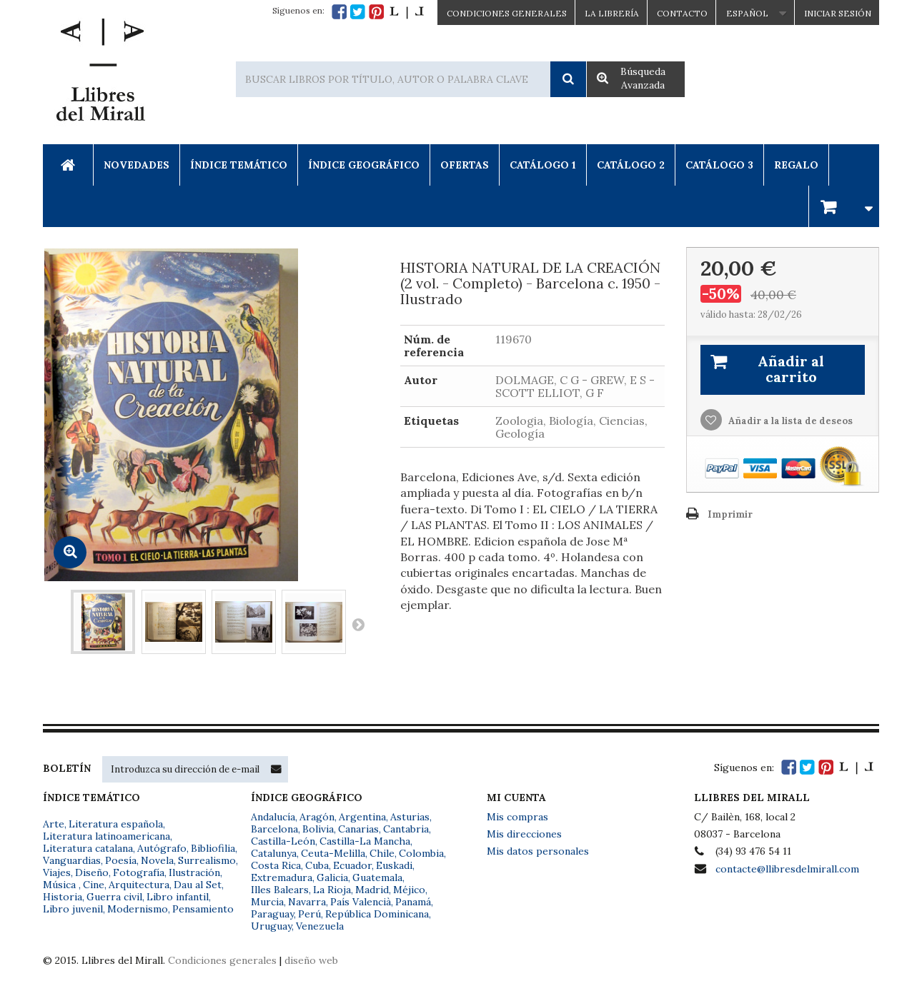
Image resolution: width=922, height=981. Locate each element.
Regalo (796, 165)
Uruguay (271, 926)
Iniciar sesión (837, 13)
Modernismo (137, 908)
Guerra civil (114, 896)
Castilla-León (283, 841)
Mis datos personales (538, 851)
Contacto (682, 13)
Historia (62, 896)
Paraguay (272, 913)
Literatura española (116, 824)
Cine (93, 884)
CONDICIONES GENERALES (507, 13)
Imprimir (730, 514)
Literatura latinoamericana (106, 836)
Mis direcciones (524, 833)
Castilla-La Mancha (364, 841)
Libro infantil (178, 896)
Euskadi (394, 865)
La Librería (612, 13)
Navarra (307, 901)
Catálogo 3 (719, 165)
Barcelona (274, 828)
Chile (382, 853)
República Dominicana (377, 913)
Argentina (362, 816)
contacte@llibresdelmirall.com (787, 868)
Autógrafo (162, 848)
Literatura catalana (88, 848)
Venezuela (320, 926)
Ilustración (194, 872)
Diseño (92, 872)
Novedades (136, 165)
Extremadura (281, 877)
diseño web (311, 960)
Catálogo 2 (631, 165)
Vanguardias (72, 860)
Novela (157, 860)
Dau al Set (198, 884)
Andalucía (273, 816)
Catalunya (274, 853)
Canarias (358, 828)
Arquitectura (139, 884)
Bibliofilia (213, 848)
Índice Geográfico (364, 165)
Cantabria (406, 828)
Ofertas (464, 165)
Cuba (317, 865)
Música (61, 884)
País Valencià (360, 901)
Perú (309, 913)
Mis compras (517, 816)
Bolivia (318, 828)
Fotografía (138, 872)
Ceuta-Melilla (333, 853)
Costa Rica (276, 865)
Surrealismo (207, 860)
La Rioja (332, 889)
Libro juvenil (73, 908)
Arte (53, 824)
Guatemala (377, 877)
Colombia (421, 853)
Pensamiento (203, 908)
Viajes (57, 872)
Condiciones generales (222, 960)
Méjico (409, 889)
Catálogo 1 (543, 165)
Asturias (410, 816)
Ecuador (352, 865)
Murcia (267, 901)
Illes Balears (280, 889)
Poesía (121, 860)
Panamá (413, 901)
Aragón (316, 816)
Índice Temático (238, 165)
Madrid (372, 889)
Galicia (332, 877)
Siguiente (358, 624)
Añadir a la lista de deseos (789, 421)
